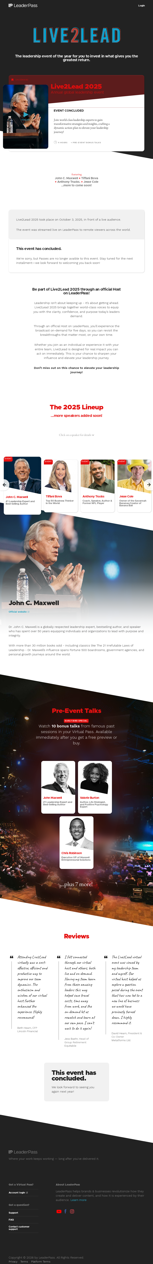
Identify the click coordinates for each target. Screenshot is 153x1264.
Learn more (78, 1200)
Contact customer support (19, 1228)
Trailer (25, 120)
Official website (19, 612)
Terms (24, 1261)
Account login (18, 1193)
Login (141, 6)
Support (13, 1213)
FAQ (11, 1220)
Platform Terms (40, 1261)
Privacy (13, 1261)
